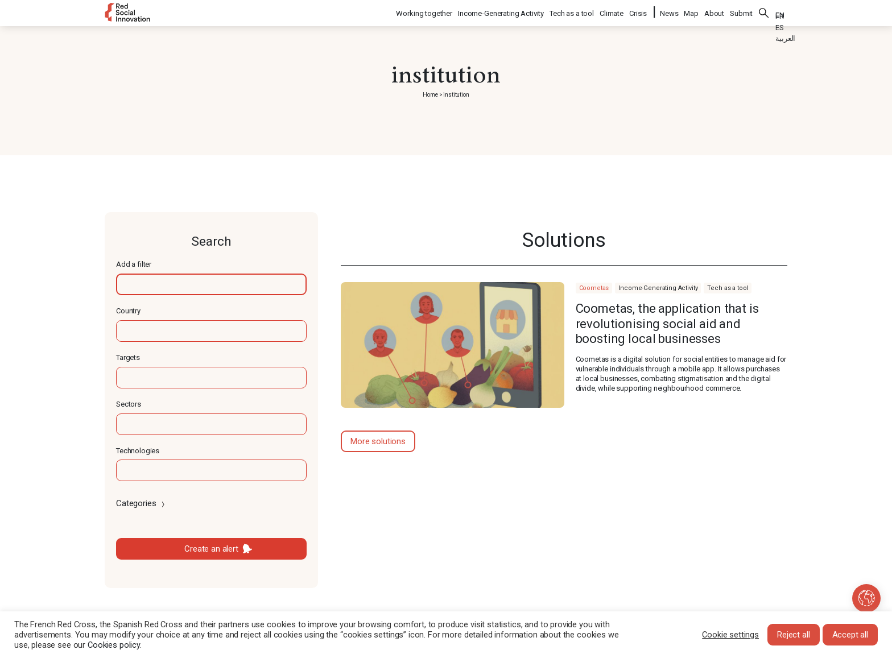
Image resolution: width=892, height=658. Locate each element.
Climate (612, 11)
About (714, 11)
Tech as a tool (572, 11)
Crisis (638, 11)
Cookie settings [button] (730, 635)
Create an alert (211, 549)
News (669, 11)
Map (691, 11)
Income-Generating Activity (501, 11)
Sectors (128, 404)
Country (128, 311)
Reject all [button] (793, 635)
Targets (128, 357)
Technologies (137, 450)
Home (430, 95)
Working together (425, 11)
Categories (141, 503)
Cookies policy (114, 645)
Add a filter (133, 264)
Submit (741, 11)
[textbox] (211, 284)
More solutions (378, 441)
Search (764, 11)
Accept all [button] (850, 635)
